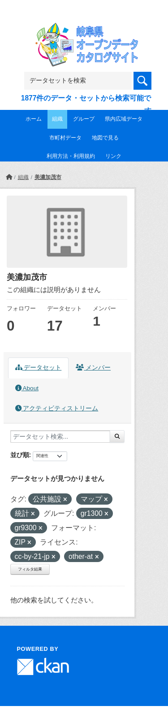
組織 (57, 119)
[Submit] (117, 436)
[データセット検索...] (60, 436)
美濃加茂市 (47, 177)
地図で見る (105, 138)
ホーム (34, 119)
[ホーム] (9, 177)
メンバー (93, 367)
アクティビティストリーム (57, 408)
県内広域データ (123, 119)
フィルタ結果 (30, 569)
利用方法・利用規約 (71, 156)
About (27, 388)
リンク (113, 156)
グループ (84, 119)
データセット (38, 367)
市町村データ (65, 138)
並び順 (19, 454)
